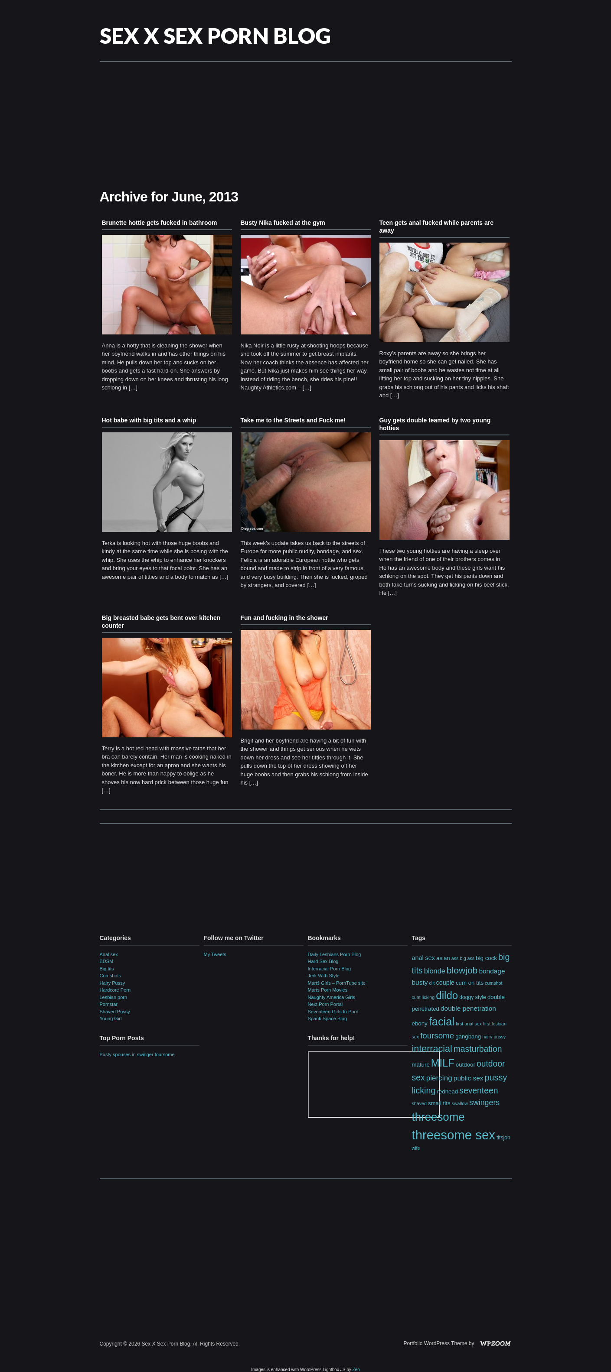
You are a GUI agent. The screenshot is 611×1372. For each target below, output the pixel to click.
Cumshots (110, 975)
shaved (419, 1103)
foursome (437, 1035)
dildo (447, 995)
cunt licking (423, 997)
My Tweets (215, 954)
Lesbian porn (113, 997)
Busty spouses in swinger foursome (137, 1054)
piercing (439, 1078)
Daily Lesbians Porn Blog (334, 954)
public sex (469, 1078)
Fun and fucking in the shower (284, 617)
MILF (442, 1063)
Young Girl (111, 1018)
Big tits (107, 968)
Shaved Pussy (115, 1011)
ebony (420, 1023)
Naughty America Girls (331, 997)
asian (443, 958)
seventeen (478, 1090)
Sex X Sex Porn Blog (215, 36)
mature (421, 1064)
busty (420, 982)
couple (445, 982)
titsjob (503, 1138)
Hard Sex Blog (323, 961)
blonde (434, 971)
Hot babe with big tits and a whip (149, 420)
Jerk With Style (324, 975)
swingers (484, 1102)
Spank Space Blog (327, 1018)
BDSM (107, 961)
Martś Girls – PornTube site (337, 983)
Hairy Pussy (112, 983)
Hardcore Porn (115, 990)
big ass (467, 958)
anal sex (423, 957)
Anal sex (109, 954)
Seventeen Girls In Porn (333, 1011)
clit (432, 983)
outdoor (465, 1064)
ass (455, 958)
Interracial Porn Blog (329, 968)
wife (416, 1148)
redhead (447, 1091)
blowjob (462, 970)
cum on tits (470, 983)
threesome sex (453, 1135)
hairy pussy (494, 1036)
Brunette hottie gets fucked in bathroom (159, 222)
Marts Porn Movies (328, 990)
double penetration (468, 1008)
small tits (439, 1103)
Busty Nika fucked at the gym (283, 222)
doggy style (472, 997)
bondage (492, 971)
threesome (438, 1117)
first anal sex (469, 1023)
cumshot (493, 983)
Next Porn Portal (325, 1004)
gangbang (468, 1036)
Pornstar (109, 1004)
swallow (460, 1103)
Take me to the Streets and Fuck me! (293, 420)
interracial (432, 1049)
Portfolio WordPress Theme (435, 1343)
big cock (486, 958)
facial (441, 1021)
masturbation (478, 1049)
